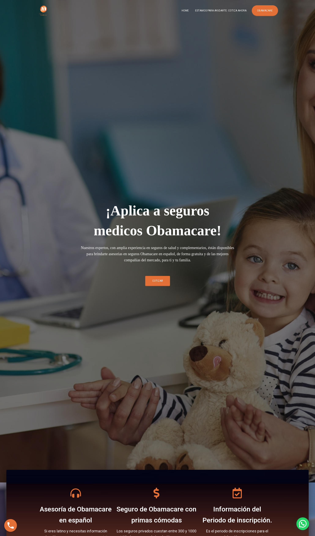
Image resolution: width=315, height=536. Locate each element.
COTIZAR (157, 282)
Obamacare (265, 10)
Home (185, 10)
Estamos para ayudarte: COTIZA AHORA (221, 10)
